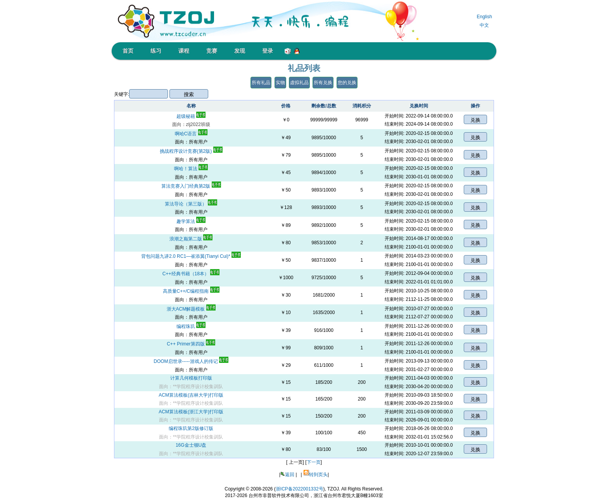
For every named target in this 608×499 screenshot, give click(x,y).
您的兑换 (347, 82)
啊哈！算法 (191, 168)
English (484, 16)
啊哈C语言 (191, 133)
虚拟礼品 (299, 82)
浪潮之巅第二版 (190, 239)
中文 (484, 25)
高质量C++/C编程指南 (191, 291)
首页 (128, 51)
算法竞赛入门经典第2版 (191, 186)
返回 (289, 474)
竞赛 (211, 51)
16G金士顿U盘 (191, 445)
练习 (155, 51)
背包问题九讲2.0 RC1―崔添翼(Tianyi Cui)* (191, 256)
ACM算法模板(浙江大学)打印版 (191, 411)
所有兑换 (323, 82)
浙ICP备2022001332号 (299, 489)
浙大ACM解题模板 (191, 309)
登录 (267, 51)
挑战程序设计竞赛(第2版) (191, 151)
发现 (239, 51)
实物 (280, 82)
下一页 (314, 462)
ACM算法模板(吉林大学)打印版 (191, 395)
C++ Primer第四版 (191, 344)
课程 (183, 51)
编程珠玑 (191, 326)
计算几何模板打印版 (191, 378)
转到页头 (318, 474)
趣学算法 (191, 221)
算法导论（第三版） (191, 204)
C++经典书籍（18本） (190, 273)
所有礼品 (261, 82)
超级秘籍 (191, 116)
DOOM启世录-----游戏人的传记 (191, 361)
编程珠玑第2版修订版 (191, 428)
